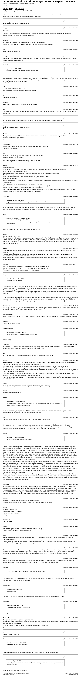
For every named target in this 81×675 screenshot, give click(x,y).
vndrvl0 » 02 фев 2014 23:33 (15, 605)
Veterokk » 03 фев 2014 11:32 (15, 279)
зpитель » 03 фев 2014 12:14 (15, 200)
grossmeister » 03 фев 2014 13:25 (16, 332)
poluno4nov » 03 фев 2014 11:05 (16, 401)
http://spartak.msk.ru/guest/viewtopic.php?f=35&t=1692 (17, 11)
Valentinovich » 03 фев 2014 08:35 (16, 643)
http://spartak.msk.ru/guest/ (10, 5)
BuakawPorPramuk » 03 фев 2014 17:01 (18, 218)
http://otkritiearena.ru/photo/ (38, 202)
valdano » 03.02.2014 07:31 (14, 589)
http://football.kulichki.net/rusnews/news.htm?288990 (19, 90)
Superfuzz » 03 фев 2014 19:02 (15, 437)
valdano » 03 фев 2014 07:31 (15, 661)
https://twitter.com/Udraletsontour (13, 157)
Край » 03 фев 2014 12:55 (14, 69)
